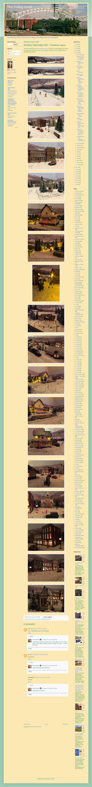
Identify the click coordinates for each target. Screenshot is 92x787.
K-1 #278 (77, 359)
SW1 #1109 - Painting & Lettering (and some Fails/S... (81, 101)
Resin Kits (77, 482)
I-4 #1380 (77, 325)
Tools (76, 512)
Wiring (76, 540)
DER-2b (77, 252)
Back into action (11, 116)
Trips (76, 519)
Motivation (77, 409)
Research (77, 478)
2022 (77, 53)
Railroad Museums (79, 471)
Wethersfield (78, 535)
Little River (77, 392)
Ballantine (77, 207)
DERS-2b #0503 (79, 261)
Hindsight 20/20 (79, 322)
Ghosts (77, 306)
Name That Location (78, 413)
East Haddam (78, 295)
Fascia (76, 298)
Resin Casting (78, 480)
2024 (77, 48)
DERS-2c (77, 267)
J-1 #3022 (77, 350)
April (78, 158)
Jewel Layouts (78, 355)
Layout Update (78, 385)
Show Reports (78, 498)
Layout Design (78, 381)
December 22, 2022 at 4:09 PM (42, 677)
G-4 (76, 304)
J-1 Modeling (78, 351)
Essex (76, 297)
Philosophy (78, 443)
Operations (78, 438)
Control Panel (78, 239)
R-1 (76, 464)
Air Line (77, 197)
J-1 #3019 (77, 348)
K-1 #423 (77, 368)
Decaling (77, 245)
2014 (77, 182)
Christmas (77, 234)
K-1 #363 (77, 367)
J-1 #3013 (77, 340)
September (79, 147)
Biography (77, 215)
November (79, 143)
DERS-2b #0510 (79, 264)
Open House (78, 433)
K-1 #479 (77, 372)
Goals (76, 308)
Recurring (38, 619)
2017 (77, 176)
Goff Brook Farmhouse (78, 314)
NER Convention (79, 416)
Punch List (77, 462)
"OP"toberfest (78, 191)
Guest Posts (78, 316)
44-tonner (77, 193)
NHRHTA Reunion (79, 423)
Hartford (77, 318)
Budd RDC (77, 222)
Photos (77, 449)
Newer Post (27, 724)
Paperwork (77, 442)
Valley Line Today (79, 525)
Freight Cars (78, 300)
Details (77, 271)
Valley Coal (78, 523)
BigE (76, 213)
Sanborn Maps (78, 491)
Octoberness (78, 429)
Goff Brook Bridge (79, 310)
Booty (76, 220)
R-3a (76, 468)
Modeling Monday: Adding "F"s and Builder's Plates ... (80, 88)
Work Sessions (78, 547)
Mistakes (77, 403)
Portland (77, 453)
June (78, 154)
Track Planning (78, 514)
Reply (29, 633)
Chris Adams (35, 639)
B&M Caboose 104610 (78, 203)
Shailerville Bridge (79, 495)
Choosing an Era (79, 228)
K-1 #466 (77, 370)
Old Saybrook (78, 431)
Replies (31, 636)
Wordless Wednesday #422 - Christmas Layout (80, 80)
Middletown (78, 400)
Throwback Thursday (78, 507)
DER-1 (76, 248)
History (77, 324)
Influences (77, 331)
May (78, 156)
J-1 (76, 335)
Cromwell (77, 241)
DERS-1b (77, 254)
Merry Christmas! (80, 71)
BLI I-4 (76, 216)
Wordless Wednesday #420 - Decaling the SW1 (80, 124)
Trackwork (77, 517)
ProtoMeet (77, 458)
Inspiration (77, 333)
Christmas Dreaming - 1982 (80, 67)
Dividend (77, 293)
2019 (77, 171)
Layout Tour (78, 383)
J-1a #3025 (78, 353)
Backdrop (77, 205)
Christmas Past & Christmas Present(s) (80, 58)
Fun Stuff (77, 302)
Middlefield (77, 398)
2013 (77, 184)
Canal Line (77, 224)
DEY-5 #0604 (78, 280)
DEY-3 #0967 (78, 277)
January (79, 164)
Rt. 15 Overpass (79, 488)
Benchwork (78, 209)
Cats (76, 226)
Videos (76, 528)
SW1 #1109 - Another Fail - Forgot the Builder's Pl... (80, 94)
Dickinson (77, 291)
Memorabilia (78, 396)
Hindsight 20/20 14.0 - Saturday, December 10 (80, 138)
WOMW (77, 542)
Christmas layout (43, 48)
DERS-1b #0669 (79, 256)
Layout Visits (78, 386)
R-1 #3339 (77, 466)
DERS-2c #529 (78, 269)
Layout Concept (79, 376)
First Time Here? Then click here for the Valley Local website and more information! (32, 37)
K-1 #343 (77, 361)
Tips (76, 510)
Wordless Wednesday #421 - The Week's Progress (80, 109)
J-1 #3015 (77, 342)
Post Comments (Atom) (36, 726)
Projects (77, 456)
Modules (77, 407)
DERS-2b (77, 259)
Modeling (77, 405)
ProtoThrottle (78, 460)
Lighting (77, 390)
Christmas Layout (32, 619)
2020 (77, 169)
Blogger (52, 778)
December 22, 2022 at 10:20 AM (38, 628)
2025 (77, 46)
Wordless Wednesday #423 (80, 63)
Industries (77, 329)
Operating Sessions (80, 435)
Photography (78, 447)
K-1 (76, 357)
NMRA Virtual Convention (78, 427)
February (79, 162)
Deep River (78, 247)
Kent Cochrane (78, 374)
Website (77, 533)
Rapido (77, 475)
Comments (11, 54)
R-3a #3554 (78, 470)
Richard (30, 654)
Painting (77, 440)
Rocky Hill (77, 486)
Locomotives (78, 394)
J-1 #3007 (77, 337)
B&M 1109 (77, 200)
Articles (77, 198)
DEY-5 (76, 279)
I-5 (75, 327)
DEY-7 (76, 289)
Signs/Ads (77, 500)
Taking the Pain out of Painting (80, 115)
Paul (29, 628)
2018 (77, 173)
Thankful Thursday (79, 119)
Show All (16, 127)
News (76, 419)
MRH (76, 411)
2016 (77, 178)
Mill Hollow (77, 401)
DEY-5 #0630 (78, 287)
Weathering (78, 532)
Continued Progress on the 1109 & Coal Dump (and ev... (80, 132)
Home (46, 724)
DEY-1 (76, 273)
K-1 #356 (77, 363)
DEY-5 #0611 (78, 285)
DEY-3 (76, 275)
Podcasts (77, 451)
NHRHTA (77, 421)
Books (76, 218)
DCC (76, 243)
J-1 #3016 (77, 344)
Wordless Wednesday (45, 619)
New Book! (10, 83)
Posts (10, 51)
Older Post (65, 724)
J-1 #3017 (77, 346)
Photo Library (78, 445)
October (79, 145)
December (79, 54)
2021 (77, 167)
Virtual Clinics (78, 530)
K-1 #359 (77, 365)
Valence (77, 521)
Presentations (78, 455)
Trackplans (77, 515)
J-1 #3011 (77, 338)
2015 (77, 180)
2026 (77, 44)
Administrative (78, 195)
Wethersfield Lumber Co (78, 538)
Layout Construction (78, 378)
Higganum (77, 320)
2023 (77, 50)
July (78, 151)
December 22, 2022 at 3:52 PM (40, 654)
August (79, 149)
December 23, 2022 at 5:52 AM (49, 639)
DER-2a (77, 250)
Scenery (77, 493)
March (78, 160)
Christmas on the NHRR (80, 75)
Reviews (77, 484)
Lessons (77, 388)
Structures (77, 502)
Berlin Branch (78, 211)
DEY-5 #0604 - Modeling (78, 283)
